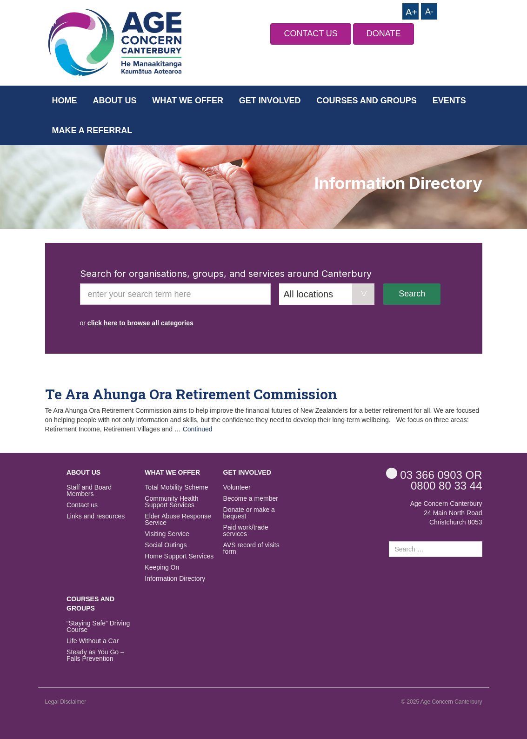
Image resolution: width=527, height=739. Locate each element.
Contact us (82, 505)
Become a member (250, 498)
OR (434, 474)
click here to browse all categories (140, 323)
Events (449, 100)
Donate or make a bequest (249, 513)
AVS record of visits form (251, 548)
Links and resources (96, 516)
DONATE (384, 33)
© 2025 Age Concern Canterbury (441, 702)
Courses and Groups (366, 100)
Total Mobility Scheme (176, 487)
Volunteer (237, 487)
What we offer (187, 100)
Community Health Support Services (171, 502)
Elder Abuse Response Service (178, 519)
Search (412, 293)
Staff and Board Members (89, 490)
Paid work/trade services (245, 530)
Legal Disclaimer (66, 702)
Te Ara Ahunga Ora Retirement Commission (191, 394)
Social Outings (166, 545)
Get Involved (270, 100)
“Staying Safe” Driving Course (98, 626)
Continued (198, 429)
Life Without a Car (93, 641)
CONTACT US (310, 33)
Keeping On (162, 567)
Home (64, 100)
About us (114, 100)
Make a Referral (92, 130)
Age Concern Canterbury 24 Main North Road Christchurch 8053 (446, 513)
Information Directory (175, 578)
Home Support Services (179, 556)
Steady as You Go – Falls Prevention (95, 655)
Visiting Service (167, 534)
